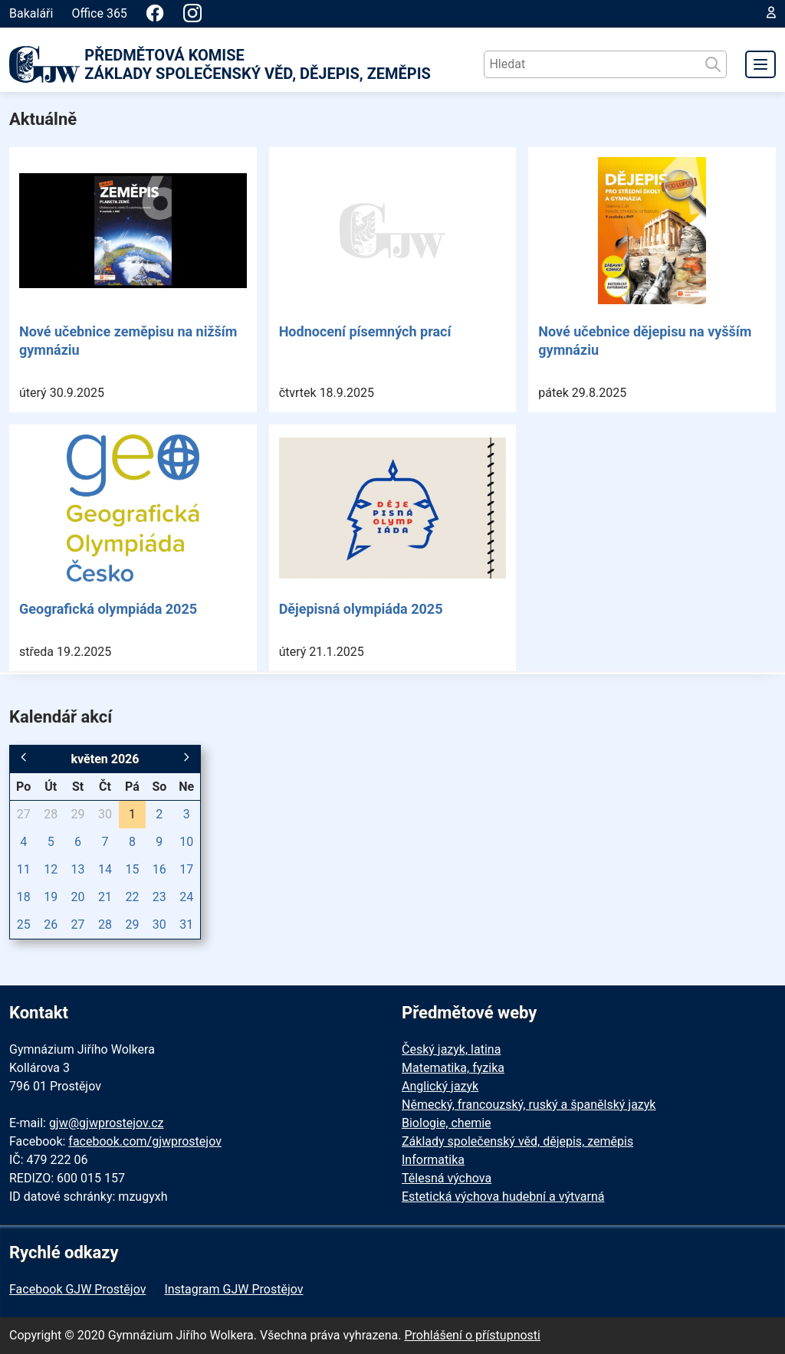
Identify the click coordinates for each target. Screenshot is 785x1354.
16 (159, 869)
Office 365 (98, 13)
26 (50, 924)
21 (105, 897)
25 (24, 924)
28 (50, 814)
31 (186, 924)
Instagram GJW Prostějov (233, 1289)
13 (78, 869)
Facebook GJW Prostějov (77, 1289)
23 (159, 897)
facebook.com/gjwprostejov (145, 1141)
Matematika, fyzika (453, 1068)
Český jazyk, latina (451, 1049)
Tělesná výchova (446, 1178)
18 (24, 897)
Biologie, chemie (446, 1123)
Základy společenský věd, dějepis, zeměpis (517, 1141)
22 (132, 897)
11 (24, 869)
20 (78, 897)
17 (186, 869)
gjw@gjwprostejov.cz (106, 1123)
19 (50, 897)
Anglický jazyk (440, 1086)
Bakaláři (31, 13)
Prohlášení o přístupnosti (472, 1335)
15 (132, 869)
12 (50, 869)
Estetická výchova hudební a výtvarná (503, 1196)
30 (105, 814)
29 (78, 814)
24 (186, 897)
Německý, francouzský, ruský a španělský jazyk (528, 1104)
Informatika (433, 1159)
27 (24, 814)
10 (186, 841)
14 (105, 869)
